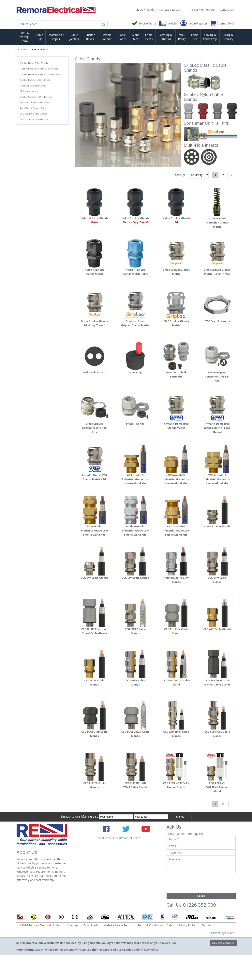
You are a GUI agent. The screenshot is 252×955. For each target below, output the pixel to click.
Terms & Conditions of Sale (155, 925)
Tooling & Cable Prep (210, 37)
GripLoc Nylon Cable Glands (34, 63)
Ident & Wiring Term (24, 37)
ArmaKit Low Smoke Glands (34, 108)
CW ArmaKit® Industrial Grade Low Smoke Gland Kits (94, 530)
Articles (168, 23)
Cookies (206, 925)
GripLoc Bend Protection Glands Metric (217, 222)
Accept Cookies (223, 943)
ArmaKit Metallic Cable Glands (35, 102)
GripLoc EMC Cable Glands (33, 85)
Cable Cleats (149, 37)
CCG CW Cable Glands (135, 577)
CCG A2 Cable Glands (217, 526)
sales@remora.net (202, 9)
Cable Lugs (39, 37)
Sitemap (72, 925)
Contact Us (227, 9)
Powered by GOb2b (221, 933)
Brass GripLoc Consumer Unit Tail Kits (94, 428)
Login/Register (193, 23)
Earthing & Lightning (165, 37)
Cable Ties (194, 37)
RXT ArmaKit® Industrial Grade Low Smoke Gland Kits (176, 530)
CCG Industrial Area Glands (33, 113)
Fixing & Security (228, 37)
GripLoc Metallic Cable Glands (35, 79)
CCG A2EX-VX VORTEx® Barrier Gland (217, 787)
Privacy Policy (186, 925)
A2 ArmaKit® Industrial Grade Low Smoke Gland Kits (135, 479)
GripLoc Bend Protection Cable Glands (39, 68)
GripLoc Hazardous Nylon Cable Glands (39, 74)
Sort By (180, 175)
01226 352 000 (169, 9)
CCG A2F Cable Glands (217, 629)
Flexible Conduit (106, 37)
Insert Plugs (135, 372)
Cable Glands (122, 37)
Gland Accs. (136, 37)
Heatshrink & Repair (56, 37)
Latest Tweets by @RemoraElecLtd (118, 838)
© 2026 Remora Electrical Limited (40, 925)
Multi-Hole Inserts (29, 91)
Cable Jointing (74, 37)
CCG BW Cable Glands (94, 577)
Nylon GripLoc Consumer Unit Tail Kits (217, 376)
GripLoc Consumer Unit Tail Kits (36, 96)
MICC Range (182, 37)
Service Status (144, 23)
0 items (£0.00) (222, 23)
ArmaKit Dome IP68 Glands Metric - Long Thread (217, 428)
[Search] (104, 24)
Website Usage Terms (118, 925)
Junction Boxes (90, 37)
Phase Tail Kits (135, 423)
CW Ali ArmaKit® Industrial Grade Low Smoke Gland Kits (135, 530)
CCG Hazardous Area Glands (34, 119)
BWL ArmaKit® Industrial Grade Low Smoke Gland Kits (217, 479)
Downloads (145, 9)
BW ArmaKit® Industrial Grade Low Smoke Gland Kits (176, 479)
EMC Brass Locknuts (217, 321)
